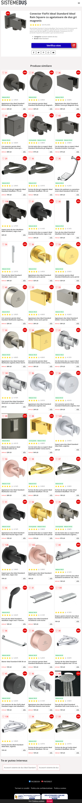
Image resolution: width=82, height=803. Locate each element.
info (24, 109)
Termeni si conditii (22, 788)
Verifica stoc (61, 45)
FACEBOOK (34, 781)
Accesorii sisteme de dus (49, 767)
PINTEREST (46, 781)
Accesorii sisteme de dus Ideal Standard (20, 767)
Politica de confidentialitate (42, 788)
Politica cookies (60, 788)
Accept (49, 801)
